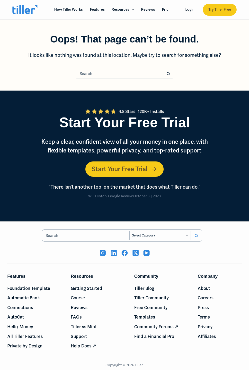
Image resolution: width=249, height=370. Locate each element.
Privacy (205, 326)
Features (97, 9)
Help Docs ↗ (83, 346)
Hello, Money (20, 326)
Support (79, 336)
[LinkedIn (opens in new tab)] (114, 253)
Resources (124, 10)
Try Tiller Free (219, 9)
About (204, 288)
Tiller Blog (144, 288)
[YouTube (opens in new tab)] (146, 253)
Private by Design (25, 346)
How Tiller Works (68, 9)
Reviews (148, 9)
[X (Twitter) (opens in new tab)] (136, 253)
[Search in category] (159, 235)
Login (190, 9)
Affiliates (207, 336)
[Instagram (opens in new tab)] (103, 253)
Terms (204, 317)
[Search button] (168, 73)
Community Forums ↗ (156, 326)
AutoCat (15, 317)
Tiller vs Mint (84, 326)
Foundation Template (28, 288)
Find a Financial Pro (154, 336)
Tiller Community (151, 298)
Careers (205, 298)
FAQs (76, 317)
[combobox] (120, 73)
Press (203, 307)
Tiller (139, 365)
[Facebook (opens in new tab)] (125, 253)
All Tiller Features (25, 336)
